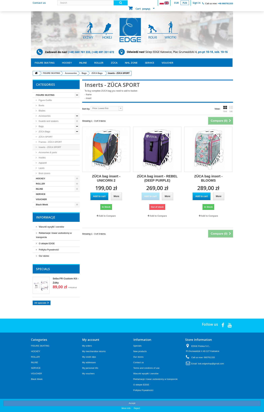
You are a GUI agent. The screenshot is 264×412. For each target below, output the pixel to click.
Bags (41, 126)
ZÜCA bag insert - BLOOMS (208, 178)
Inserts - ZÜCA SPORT (49, 147)
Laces (41, 168)
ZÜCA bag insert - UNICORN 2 (106, 178)
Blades (41, 110)
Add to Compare (107, 216)
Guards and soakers (48, 121)
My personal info (90, 368)
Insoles (42, 157)
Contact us (39, 2)
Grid (225, 109)
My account (90, 340)
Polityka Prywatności (48, 249)
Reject (137, 408)
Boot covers (44, 173)
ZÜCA (114, 62)
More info (126, 408)
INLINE (83, 62)
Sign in (197, 2)
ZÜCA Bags (44, 131)
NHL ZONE (131, 62)
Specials (43, 269)
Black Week (42, 204)
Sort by (86, 109)
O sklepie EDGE (46, 243)
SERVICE (149, 62)
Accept (132, 403)
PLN (185, 2)
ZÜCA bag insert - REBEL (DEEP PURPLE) (157, 178)
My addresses (89, 362)
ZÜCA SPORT (45, 136)
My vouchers (88, 373)
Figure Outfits (45, 100)
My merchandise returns (94, 351)
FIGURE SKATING (45, 62)
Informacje (45, 217)
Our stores (43, 256)
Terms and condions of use (146, 368)
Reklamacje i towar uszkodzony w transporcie (155, 379)
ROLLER (98, 62)
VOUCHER (167, 62)
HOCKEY (67, 62)
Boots (41, 105)
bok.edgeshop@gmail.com (211, 363)
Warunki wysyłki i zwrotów (51, 227)
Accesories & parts (47, 152)
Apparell (42, 163)
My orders (87, 346)
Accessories (44, 116)
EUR (176, 2)
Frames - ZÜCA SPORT (50, 142)
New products (140, 351)
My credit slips (89, 357)
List (231, 109)
